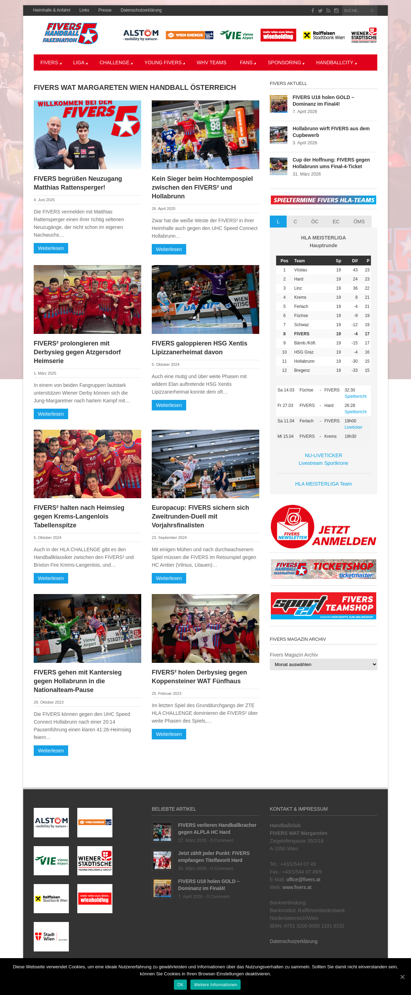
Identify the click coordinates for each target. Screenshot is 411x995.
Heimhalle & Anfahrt (51, 10)
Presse (104, 10)
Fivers (50, 62)
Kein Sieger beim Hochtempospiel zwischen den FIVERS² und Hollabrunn (202, 187)
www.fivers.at (296, 887)
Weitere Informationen (215, 984)
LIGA (80, 62)
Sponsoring (286, 62)
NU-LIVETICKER (323, 455)
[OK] (402, 976)
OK (180, 984)
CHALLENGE (115, 62)
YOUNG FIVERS (164, 62)
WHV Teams (212, 62)
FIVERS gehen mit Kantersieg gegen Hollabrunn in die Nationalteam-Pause (78, 681)
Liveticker (354, 427)
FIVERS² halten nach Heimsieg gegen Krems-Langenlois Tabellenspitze (79, 516)
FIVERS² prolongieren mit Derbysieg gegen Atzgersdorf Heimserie (77, 352)
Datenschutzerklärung (141, 10)
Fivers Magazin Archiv (294, 655)
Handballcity (336, 62)
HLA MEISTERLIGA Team (323, 484)
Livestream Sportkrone (323, 463)
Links (84, 10)
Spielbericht (356, 396)
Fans (248, 62)
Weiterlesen (51, 248)
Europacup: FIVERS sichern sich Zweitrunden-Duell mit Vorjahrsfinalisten (200, 516)
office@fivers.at (303, 879)
